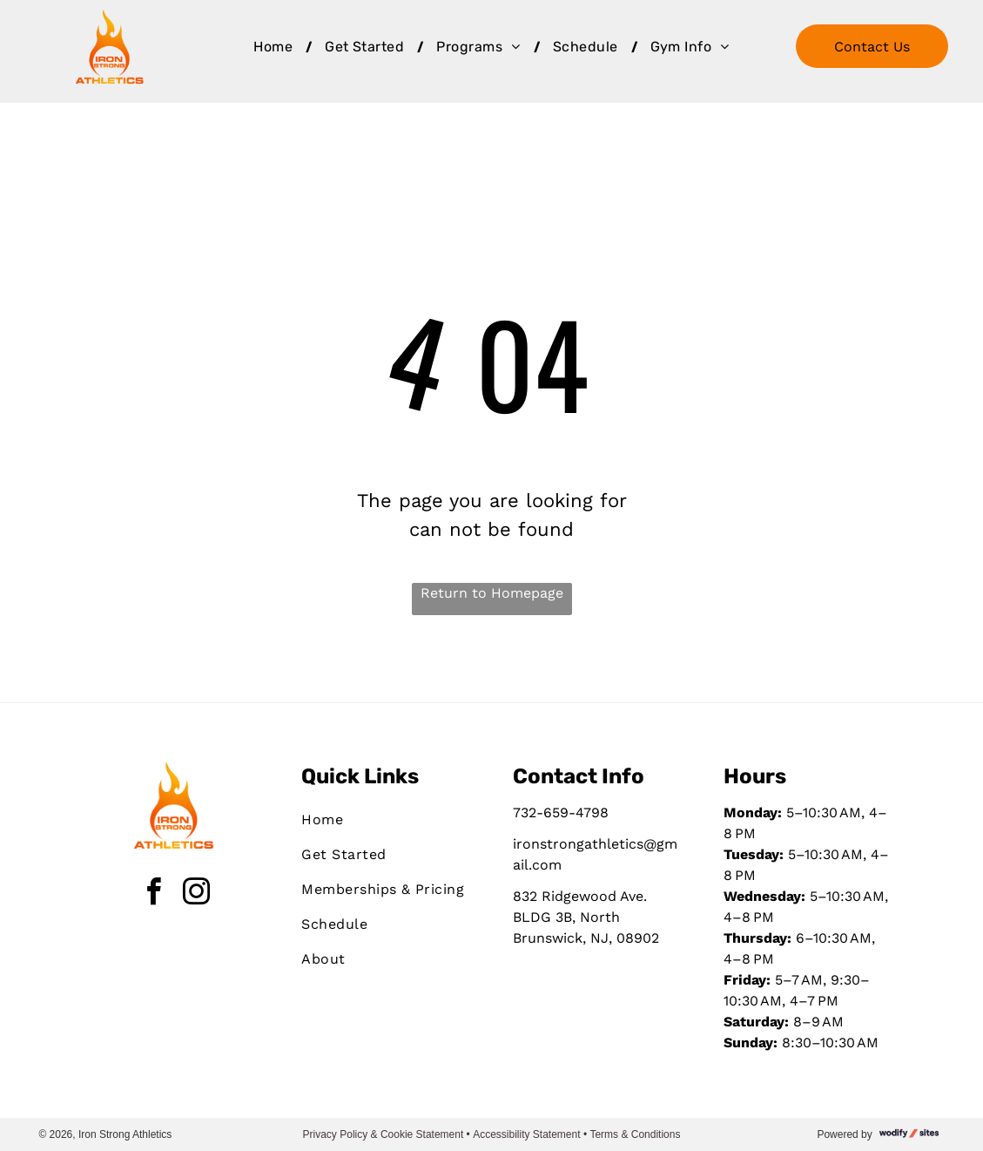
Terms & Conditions (634, 1134)
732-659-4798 (561, 812)
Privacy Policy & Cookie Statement (383, 1134)
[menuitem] (276, 47)
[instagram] (196, 894)
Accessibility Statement (526, 1134)
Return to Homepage (492, 593)
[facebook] (154, 894)
